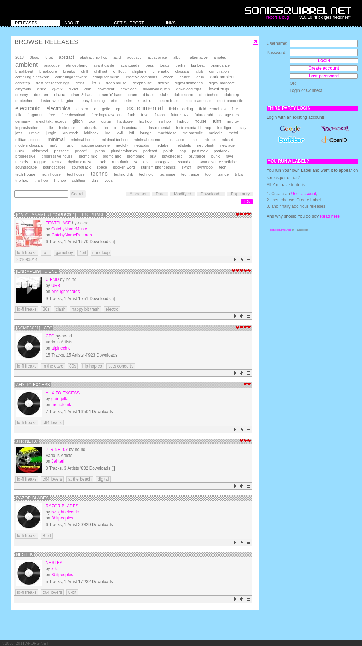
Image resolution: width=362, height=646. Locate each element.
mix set (210, 139)
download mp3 (188, 89)
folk (18, 115)
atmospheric (76, 65)
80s (46, 309)
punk (215, 156)
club (199, 71)
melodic (215, 133)
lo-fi (119, 133)
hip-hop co (92, 366)
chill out (100, 71)
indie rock (67, 127)
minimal (56, 139)
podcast (150, 151)
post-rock (221, 151)
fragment (34, 115)
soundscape (26, 167)
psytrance (197, 156)
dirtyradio (23, 89)
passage (61, 151)
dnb (87, 89)
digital (103, 479)
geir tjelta (60, 398)
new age (227, 145)
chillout (119, 71)
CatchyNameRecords (72, 235)
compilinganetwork (71, 77)
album (178, 57)
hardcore (125, 121)
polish (168, 151)
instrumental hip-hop (193, 127)
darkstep (22, 83)
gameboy (64, 252)
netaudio (141, 145)
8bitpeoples (62, 518)
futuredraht (204, 115)
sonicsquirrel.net (280, 229)
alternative (199, 57)
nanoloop (101, 252)
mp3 (53, 145)
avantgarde (130, 65)
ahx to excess (33, 384)
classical (182, 71)
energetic (102, 109)
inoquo (110, 127)
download (129, 89)
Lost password (324, 76)
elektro (82, 109)
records (21, 162)
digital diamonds (189, 83)
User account (303, 193)
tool (208, 174)
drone (59, 94)
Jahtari (58, 461)
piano (100, 151)
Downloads (210, 194)
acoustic (134, 57)
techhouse (75, 174)
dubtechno (24, 101)
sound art (186, 162)
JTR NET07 (27, 441)
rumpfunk (120, 162)
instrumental (159, 127)
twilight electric (65, 512)
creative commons (141, 77)
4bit (82, 252)
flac (235, 109)
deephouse (142, 83)
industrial (90, 127)
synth (186, 167)
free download (73, 115)
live (107, 133)
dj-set (73, 89)
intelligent (225, 127)
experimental (145, 108)
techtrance (190, 174)
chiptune (139, 71)
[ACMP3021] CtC (34, 327)
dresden (41, 95)
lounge (146, 133)
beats (165, 65)
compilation (219, 71)
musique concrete (95, 145)
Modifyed (182, 194)
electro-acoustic (198, 101)
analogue (51, 65)
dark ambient (222, 77)
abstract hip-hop (93, 57)
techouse (167, 174)
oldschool (40, 151)
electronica (58, 108)
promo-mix (112, 156)
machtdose (167, 133)
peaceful (82, 151)
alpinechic (61, 348)
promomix (135, 156)
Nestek (24, 554)
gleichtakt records (51, 121)
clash (60, 309)
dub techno (183, 95)
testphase (58, 223)
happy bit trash (86, 309)
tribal (239, 174)
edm (128, 101)
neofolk (122, 145)
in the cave (53, 366)
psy (153, 156)
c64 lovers (52, 422)
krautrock (70, 133)
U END (52, 279)
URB (55, 285)
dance (184, 77)
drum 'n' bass (110, 95)
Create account (323, 68)
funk (131, 115)
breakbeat (24, 71)
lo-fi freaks (26, 252)
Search (77, 194)
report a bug (277, 17)
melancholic (192, 133)
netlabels (183, 145)
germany (22, 121)
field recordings (212, 109)
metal (233, 133)
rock (102, 162)
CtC (50, 336)
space (102, 167)
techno (99, 174)
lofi (131, 133)
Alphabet (138, 194)
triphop (60, 180)
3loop (34, 57)
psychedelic (172, 156)
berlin (180, 65)
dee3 (80, 83)
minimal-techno (147, 139)
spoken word (124, 167)
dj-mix (57, 89)
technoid (146, 174)
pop (183, 151)
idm (217, 121)
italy (243, 127)
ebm (114, 101)
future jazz (180, 115)
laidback (91, 133)
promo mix (88, 156)
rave (229, 156)
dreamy (21, 95)
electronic (27, 108)
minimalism (175, 139)
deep (95, 83)
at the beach (80, 479)
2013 (19, 57)
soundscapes (54, 167)
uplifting (78, 180)
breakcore (48, 71)
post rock (200, 151)
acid (117, 57)
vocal (109, 180)
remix (57, 162)
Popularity (240, 194)
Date (160, 194)
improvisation (27, 127)
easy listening (93, 101)
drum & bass (82, 95)
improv (233, 121)
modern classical (29, 145)
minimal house (83, 139)
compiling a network (32, 77)
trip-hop (41, 180)
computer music (106, 77)
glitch (77, 121)
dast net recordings (53, 83)
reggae (40, 162)
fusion (159, 115)
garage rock (229, 115)
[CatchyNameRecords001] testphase (60, 214)
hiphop (183, 121)
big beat (197, 65)
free (51, 115)
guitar (106, 121)
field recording (181, 109)
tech (222, 167)
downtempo (218, 89)
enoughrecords (66, 291)
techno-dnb (123, 174)
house (201, 121)
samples (141, 162)
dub (164, 94)
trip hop (21, 180)
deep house (116, 83)
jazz (18, 133)
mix (195, 139)
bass (150, 65)
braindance (220, 65)
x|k (54, 568)
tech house (25, 174)
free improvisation (107, 115)
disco (41, 89)
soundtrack (81, 167)
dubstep (231, 95)
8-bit (49, 57)
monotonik (61, 404)
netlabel (162, 145)
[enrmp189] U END (36, 271)
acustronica (157, 57)
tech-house (51, 174)
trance (223, 174)
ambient (26, 64)
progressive (25, 156)
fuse (144, 115)
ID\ (247, 201)
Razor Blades (32, 497)
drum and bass (141, 95)
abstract (66, 57)
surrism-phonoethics (158, 167)
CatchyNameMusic (69, 229)
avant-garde (103, 65)
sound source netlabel (219, 162)
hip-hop (164, 121)
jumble (34, 133)
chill (84, 71)
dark (200, 77)
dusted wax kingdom (58, 101)
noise (20, 150)
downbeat (106, 89)
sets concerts (120, 366)
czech (168, 77)
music (68, 145)
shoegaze (162, 162)
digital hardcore (222, 83)
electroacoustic (230, 101)
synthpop (205, 167)
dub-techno (208, 95)
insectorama (132, 127)
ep (118, 109)
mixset (227, 139)
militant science (28, 139)
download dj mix (156, 89)
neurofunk (205, 145)
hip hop (145, 121)
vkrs (94, 180)
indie (49, 127)
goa (92, 121)
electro (144, 100)
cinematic (161, 71)
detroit (163, 83)
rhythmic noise (80, 162)
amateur (221, 57)
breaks (69, 71)
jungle (51, 133)
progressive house (56, 156)
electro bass (168, 101)
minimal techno (115, 139)
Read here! (330, 216)
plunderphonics (124, 151)
